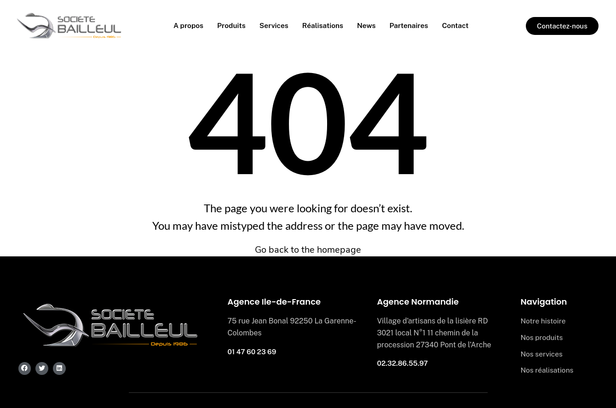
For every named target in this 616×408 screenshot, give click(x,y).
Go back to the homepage (308, 250)
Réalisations (322, 25)
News (367, 25)
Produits (229, 25)
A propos (185, 25)
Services (273, 25)
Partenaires (411, 25)
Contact (458, 25)
